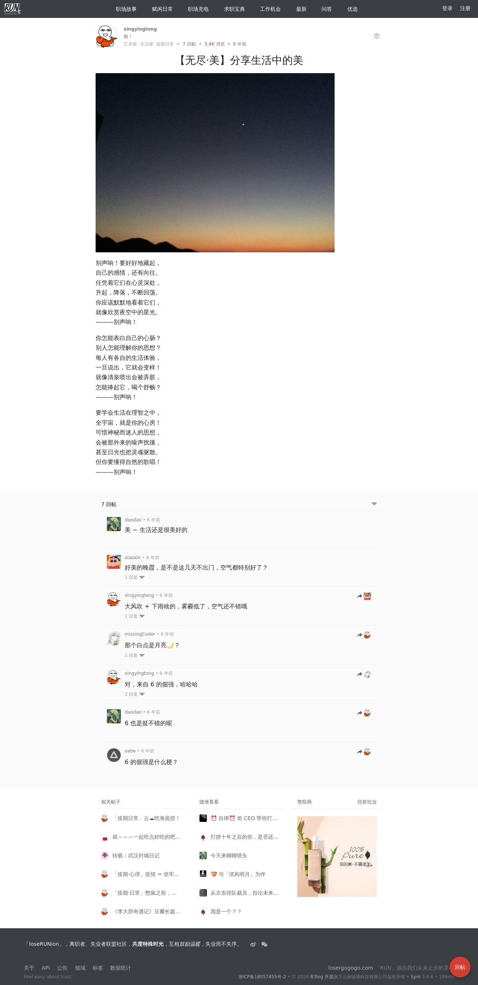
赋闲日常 (159, 9)
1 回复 (135, 577)
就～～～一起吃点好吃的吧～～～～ (146, 837)
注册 (465, 8)
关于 (29, 968)
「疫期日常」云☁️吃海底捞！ (146, 818)
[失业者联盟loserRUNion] (254, 944)
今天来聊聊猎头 (229, 855)
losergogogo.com (350, 968)
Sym (415, 976)
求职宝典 (231, 9)
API (45, 968)
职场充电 (195, 9)
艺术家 (130, 44)
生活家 (146, 44)
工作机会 (267, 9)
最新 (298, 9)
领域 (80, 968)
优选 (349, 9)
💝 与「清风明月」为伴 (238, 874)
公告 (62, 968)
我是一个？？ (226, 911)
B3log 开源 (321, 976)
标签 (98, 968)
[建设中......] (264, 944)
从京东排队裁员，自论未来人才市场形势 (245, 893)
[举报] (376, 36)
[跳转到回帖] (364, 597)
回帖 (189, 44)
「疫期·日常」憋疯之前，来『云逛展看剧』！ (146, 893)
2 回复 (135, 694)
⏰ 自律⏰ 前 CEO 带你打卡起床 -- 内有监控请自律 (245, 818)
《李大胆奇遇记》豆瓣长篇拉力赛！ (146, 911)
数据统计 (120, 968)
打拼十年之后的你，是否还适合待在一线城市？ (245, 837)
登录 (447, 8)
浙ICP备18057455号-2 (262, 976)
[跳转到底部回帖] (374, 504)
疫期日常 (165, 44)
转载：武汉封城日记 (135, 855)
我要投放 (367, 802)
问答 (324, 9)
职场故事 (123, 9)
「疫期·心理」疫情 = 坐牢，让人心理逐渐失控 (146, 874)
